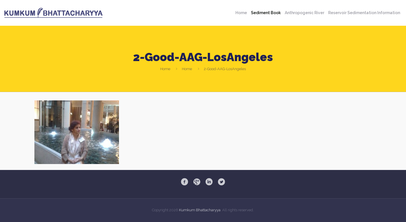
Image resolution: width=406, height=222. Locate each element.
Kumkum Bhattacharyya (199, 210)
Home (165, 69)
